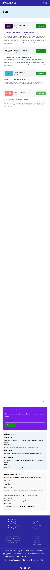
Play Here (41, 26)
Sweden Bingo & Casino (13, 538)
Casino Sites (37, 520)
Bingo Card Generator (37, 534)
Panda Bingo (8, 450)
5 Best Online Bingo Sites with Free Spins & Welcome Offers (21, 495)
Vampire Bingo (18, 25)
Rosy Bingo (17, 75)
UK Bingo (7, 464)
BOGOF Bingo (8, 457)
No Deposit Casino (37, 528)
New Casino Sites (37, 526)
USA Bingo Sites (13, 542)
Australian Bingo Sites (13, 534)
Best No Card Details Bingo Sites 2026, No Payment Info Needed (22, 477)
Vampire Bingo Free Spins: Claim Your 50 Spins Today (19, 506)
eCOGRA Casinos (37, 524)
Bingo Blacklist (37, 544)
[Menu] (46, 3)
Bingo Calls (37, 542)
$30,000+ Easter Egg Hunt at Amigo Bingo (16, 501)
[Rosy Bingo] (8, 76)
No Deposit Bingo (13, 524)
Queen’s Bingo (8, 444)
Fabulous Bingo (18, 50)
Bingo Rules (37, 536)
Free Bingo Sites (13, 528)
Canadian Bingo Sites (13, 536)
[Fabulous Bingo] (8, 51)
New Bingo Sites (13, 522)
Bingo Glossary (37, 540)
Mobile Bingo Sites (13, 520)
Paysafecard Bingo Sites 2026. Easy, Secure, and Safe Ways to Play (23, 490)
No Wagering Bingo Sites (13, 526)
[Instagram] (29, 568)
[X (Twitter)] (25, 568)
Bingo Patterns (37, 538)
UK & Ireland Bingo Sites (13, 540)
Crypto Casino (37, 522)
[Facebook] (21, 568)
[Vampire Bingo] (8, 26)
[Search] (43, 3)
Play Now (41, 51)
